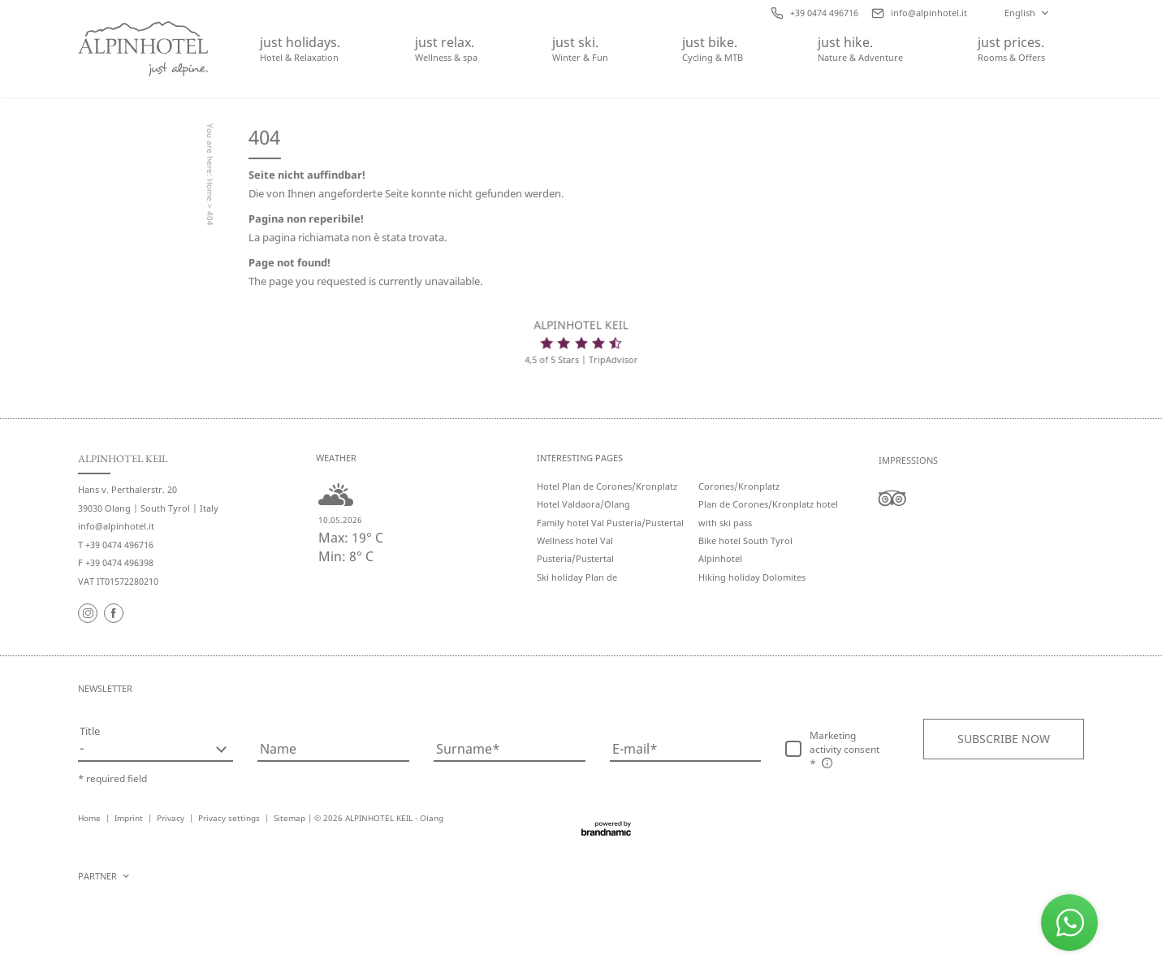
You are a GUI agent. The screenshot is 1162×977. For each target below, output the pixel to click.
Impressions (908, 460)
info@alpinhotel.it (116, 526)
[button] (1003, 739)
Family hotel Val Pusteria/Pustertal (610, 523)
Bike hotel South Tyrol (745, 540)
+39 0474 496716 (119, 544)
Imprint (129, 818)
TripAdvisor (612, 360)
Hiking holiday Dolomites (752, 577)
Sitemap (289, 818)
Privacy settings (230, 818)
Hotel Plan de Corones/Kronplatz (607, 486)
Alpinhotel (720, 558)
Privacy (172, 818)
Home (211, 192)
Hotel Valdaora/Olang (583, 504)
